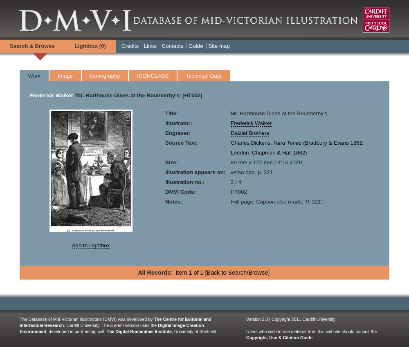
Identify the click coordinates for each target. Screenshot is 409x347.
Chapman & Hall (272, 153)
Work (34, 76)
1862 (357, 143)
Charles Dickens (250, 143)
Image (65, 76)
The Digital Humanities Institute (139, 331)
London (240, 153)
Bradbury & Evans (326, 143)
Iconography (105, 76)
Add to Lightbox (91, 245)
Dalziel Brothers (250, 133)
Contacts (173, 46)
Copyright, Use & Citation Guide (279, 337)
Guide (196, 46)
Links (150, 46)
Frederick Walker (51, 95)
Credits (130, 46)
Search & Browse (32, 46)
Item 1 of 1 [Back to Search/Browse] (223, 272)
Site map (219, 46)
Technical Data (203, 76)
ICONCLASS (153, 76)
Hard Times (287, 143)
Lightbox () (90, 46)
